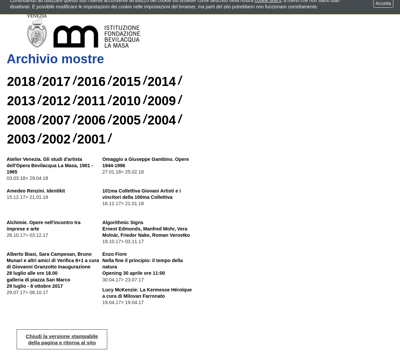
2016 (91, 81)
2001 (91, 139)
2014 (162, 81)
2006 (91, 120)
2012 (56, 101)
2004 (162, 120)
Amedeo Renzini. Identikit (36, 190)
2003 (21, 139)
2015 (126, 81)
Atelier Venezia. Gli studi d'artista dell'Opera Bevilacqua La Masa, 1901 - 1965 (50, 166)
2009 (162, 101)
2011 (91, 101)
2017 (56, 81)
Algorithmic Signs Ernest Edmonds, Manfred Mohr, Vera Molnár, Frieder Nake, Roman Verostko (146, 229)
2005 (126, 120)
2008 (21, 120)
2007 (56, 120)
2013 (21, 101)
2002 (56, 139)
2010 (126, 101)
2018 (21, 81)
